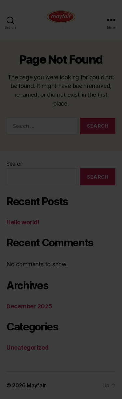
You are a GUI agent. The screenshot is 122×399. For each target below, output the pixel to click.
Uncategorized (28, 347)
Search (14, 163)
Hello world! (23, 222)
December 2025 (29, 306)
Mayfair (36, 385)
